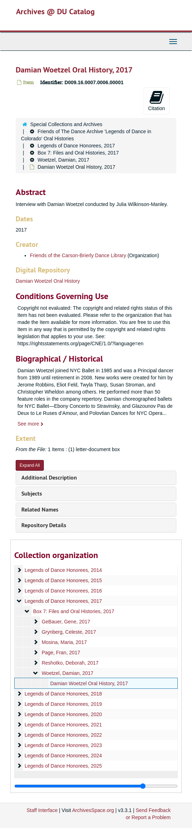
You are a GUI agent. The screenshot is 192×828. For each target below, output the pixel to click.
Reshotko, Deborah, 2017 (70, 663)
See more (30, 424)
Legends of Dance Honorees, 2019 (63, 704)
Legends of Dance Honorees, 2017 (76, 145)
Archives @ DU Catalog (55, 11)
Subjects (31, 493)
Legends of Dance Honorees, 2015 (63, 580)
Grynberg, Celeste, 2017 (69, 632)
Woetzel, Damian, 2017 (63, 160)
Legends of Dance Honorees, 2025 (63, 766)
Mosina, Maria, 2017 (64, 642)
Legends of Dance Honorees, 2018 (63, 694)
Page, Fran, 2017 (61, 652)
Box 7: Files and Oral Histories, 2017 (78, 153)
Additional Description (49, 477)
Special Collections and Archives (66, 124)
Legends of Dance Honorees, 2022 (63, 735)
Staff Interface (42, 810)
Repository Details (43, 525)
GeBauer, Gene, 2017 (66, 621)
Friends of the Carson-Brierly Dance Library (78, 255)
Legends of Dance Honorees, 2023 (63, 745)
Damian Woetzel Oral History (48, 281)
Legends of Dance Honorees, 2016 (63, 591)
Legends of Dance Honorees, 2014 (63, 570)
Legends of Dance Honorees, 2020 (63, 714)
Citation (156, 100)
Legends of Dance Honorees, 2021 (63, 724)
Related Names (39, 509)
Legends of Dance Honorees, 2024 (63, 755)
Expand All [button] (30, 465)
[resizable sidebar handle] (96, 786)
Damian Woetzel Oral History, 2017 (89, 683)
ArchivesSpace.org (93, 810)
